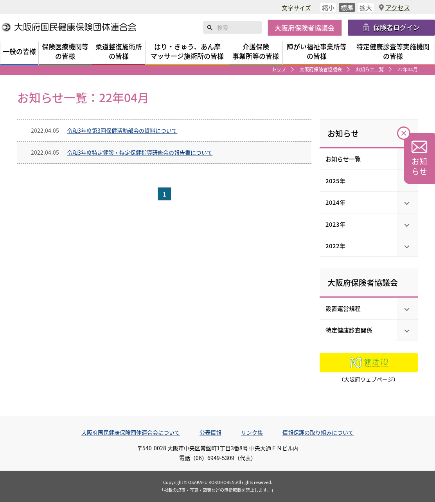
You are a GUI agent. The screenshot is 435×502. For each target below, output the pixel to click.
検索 (210, 27)
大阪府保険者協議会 (321, 69)
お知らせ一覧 (370, 69)
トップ (279, 69)
